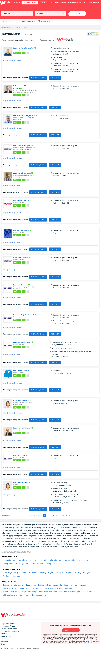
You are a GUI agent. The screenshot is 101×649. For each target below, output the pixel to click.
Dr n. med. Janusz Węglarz (23, 342)
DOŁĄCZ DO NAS (70, 630)
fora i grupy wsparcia (58, 3)
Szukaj (77, 14)
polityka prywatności (9, 628)
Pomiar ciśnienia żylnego (73, 592)
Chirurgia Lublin (51, 563)
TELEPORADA (55, 78)
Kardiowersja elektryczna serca (51, 588)
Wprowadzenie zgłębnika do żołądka (33, 595)
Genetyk (24, 572)
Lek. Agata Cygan (20, 455)
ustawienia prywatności (10, 631)
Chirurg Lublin (8, 563)
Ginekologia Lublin (84, 560)
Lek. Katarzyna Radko (22, 482)
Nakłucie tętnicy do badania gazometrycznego (20, 592)
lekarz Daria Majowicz (22, 257)
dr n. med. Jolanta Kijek (22, 230)
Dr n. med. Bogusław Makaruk (25, 315)
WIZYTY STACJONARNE (38, 78)
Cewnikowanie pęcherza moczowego (73, 585)
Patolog (78, 572)
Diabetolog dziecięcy (10, 572)
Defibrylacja (23, 588)
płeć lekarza (27, 21)
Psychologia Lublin (37, 563)
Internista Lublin (25, 560)
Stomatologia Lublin (40, 560)
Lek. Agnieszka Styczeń (22, 200)
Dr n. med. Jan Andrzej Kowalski (25, 115)
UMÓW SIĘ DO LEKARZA (30, 3)
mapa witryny (6, 636)
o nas (3, 644)
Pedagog (86, 572)
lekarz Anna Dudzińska (22, 400)
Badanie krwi (31, 585)
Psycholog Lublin (21, 563)
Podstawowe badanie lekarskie (50, 592)
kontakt (4, 634)
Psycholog (6, 576)
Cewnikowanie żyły (10, 588)
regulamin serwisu (8, 623)
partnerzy (4, 639)
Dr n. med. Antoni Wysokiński (24, 48)
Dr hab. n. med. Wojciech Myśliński (23, 87)
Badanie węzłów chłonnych (48, 585)
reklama (4, 641)
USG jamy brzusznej (10, 595)
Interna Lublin (70, 560)
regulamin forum (8, 626)
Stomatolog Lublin (9, 560)
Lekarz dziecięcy (47, 21)
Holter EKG (34, 588)
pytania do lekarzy (74, 3)
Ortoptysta (69, 572)
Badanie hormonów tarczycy (13, 585)
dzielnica (6, 21)
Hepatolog (33, 572)
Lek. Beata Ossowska (21, 285)
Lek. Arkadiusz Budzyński (23, 145)
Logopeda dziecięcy (55, 572)
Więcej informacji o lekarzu (12, 60)
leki (84, 3)
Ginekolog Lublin (56, 560)
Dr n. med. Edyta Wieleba (23, 173)
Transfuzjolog (17, 576)
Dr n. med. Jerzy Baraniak (23, 428)
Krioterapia (69, 588)
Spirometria (89, 592)
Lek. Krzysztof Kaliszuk (21, 370)
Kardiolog (42, 572)
